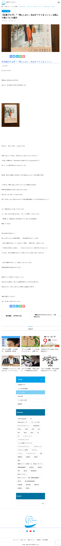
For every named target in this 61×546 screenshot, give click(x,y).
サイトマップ (16, 539)
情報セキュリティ (31, 539)
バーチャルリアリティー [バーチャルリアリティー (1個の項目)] (24, 446)
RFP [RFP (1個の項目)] (19, 432)
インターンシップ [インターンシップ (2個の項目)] (27, 436)
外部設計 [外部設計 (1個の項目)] (40, 467)
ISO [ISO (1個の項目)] (39, 429)
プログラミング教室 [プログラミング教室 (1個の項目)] (23, 450)
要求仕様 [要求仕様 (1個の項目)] (36, 484)
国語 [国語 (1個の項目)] (19, 460)
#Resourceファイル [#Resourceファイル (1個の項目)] (23, 422)
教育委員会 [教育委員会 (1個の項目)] (33, 470)
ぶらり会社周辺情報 (23, 388)
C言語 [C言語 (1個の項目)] (26, 429)
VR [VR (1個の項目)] (18, 436)
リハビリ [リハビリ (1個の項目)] (20, 453)
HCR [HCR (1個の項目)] (33, 429)
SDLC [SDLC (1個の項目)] (31, 432)
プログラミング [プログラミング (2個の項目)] (38, 446)
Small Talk (20, 396)
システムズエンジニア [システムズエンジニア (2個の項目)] (23, 439)
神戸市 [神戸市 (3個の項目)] (19, 481)
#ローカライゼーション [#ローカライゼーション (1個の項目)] (23, 425)
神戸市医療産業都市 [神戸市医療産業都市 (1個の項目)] (30, 481)
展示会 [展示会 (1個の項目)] (25, 470)
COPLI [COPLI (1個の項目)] (19, 429)
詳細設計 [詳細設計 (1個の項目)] (20, 488)
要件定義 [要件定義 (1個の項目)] (28, 484)
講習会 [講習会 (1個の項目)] (27, 488)
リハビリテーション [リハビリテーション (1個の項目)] (31, 453)
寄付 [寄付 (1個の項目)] (19, 470)
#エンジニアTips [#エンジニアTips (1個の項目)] (35, 422)
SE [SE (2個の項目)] (38, 432)
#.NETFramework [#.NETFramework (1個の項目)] (22, 418)
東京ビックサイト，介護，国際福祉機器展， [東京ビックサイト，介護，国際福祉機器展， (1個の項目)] (29, 477)
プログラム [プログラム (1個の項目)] (34, 450)
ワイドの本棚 (6, 11)
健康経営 (20, 404)
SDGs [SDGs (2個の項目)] (25, 432)
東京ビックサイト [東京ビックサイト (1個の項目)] (22, 474)
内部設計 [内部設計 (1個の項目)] (28, 457)
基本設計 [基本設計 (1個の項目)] (31, 467)
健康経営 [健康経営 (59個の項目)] (20, 457)
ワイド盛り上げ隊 (22, 400)
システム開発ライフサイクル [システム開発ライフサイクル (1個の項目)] (25, 443)
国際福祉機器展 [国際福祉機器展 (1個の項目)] (21, 467)
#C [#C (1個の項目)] (31, 418)
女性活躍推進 (45, 539)
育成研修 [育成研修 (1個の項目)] (20, 484)
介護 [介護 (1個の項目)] (41, 453)
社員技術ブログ (21, 384)
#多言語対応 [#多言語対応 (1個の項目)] (36, 425)
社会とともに (23, 539)
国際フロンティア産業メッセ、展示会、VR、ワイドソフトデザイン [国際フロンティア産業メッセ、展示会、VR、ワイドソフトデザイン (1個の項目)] (30, 464)
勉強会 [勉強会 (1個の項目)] (36, 457)
